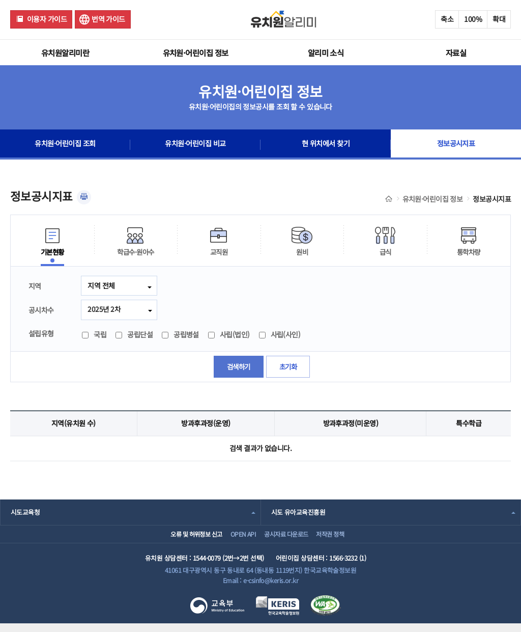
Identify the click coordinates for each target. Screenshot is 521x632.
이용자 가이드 (47, 19)
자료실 (456, 52)
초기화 (288, 367)
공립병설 (180, 335)
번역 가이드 (108, 19)
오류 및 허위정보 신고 (179, 538)
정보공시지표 (456, 144)
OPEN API (236, 538)
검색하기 (237, 367)
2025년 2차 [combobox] (104, 309)
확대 (499, 19)
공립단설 (134, 335)
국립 (94, 335)
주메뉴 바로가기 (0, 0)
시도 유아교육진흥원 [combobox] (298, 513)
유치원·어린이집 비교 (195, 144)
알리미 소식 (326, 52)
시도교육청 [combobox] (25, 513)
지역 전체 (101, 285)
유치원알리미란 (65, 52)
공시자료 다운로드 (288, 538)
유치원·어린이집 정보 (195, 52)
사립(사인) (280, 335)
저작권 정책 (342, 538)
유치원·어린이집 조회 (65, 144)
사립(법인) (229, 335)
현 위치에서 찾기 (326, 144)
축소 (447, 19)
